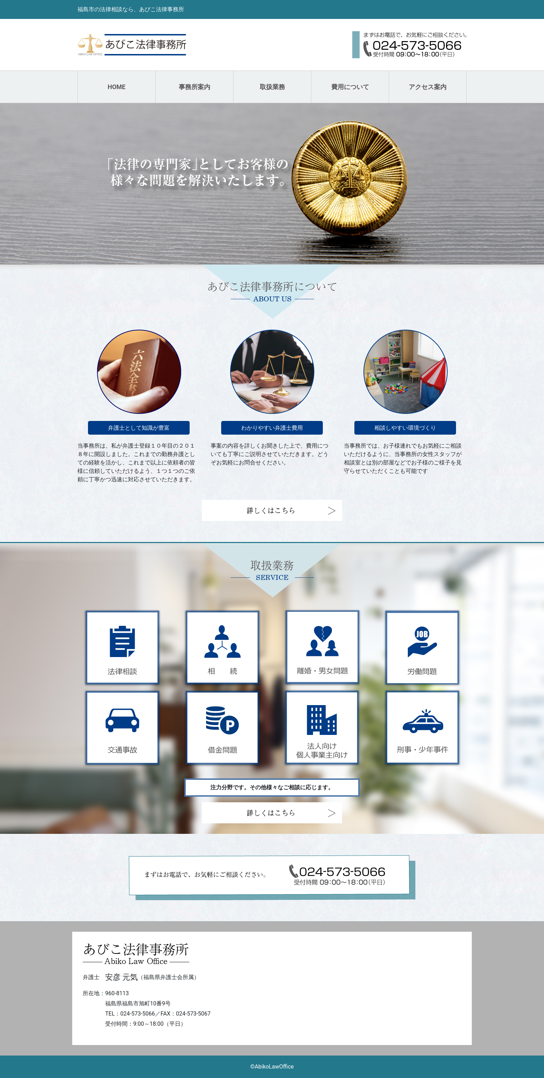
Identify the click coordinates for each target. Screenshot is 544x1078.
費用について (350, 87)
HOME (116, 87)
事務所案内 (194, 87)
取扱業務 (272, 87)
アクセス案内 (428, 87)
